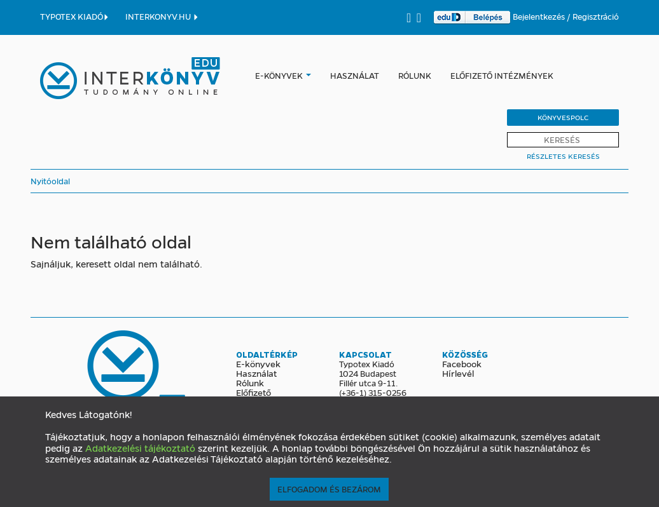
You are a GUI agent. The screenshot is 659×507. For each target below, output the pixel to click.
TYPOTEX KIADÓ (74, 16)
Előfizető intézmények (501, 75)
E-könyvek (279, 75)
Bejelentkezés (540, 16)
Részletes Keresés (563, 156)
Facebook (462, 363)
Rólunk (414, 75)
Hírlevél (458, 373)
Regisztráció (595, 16)
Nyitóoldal (50, 180)
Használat (354, 75)
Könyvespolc (563, 117)
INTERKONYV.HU (162, 16)
